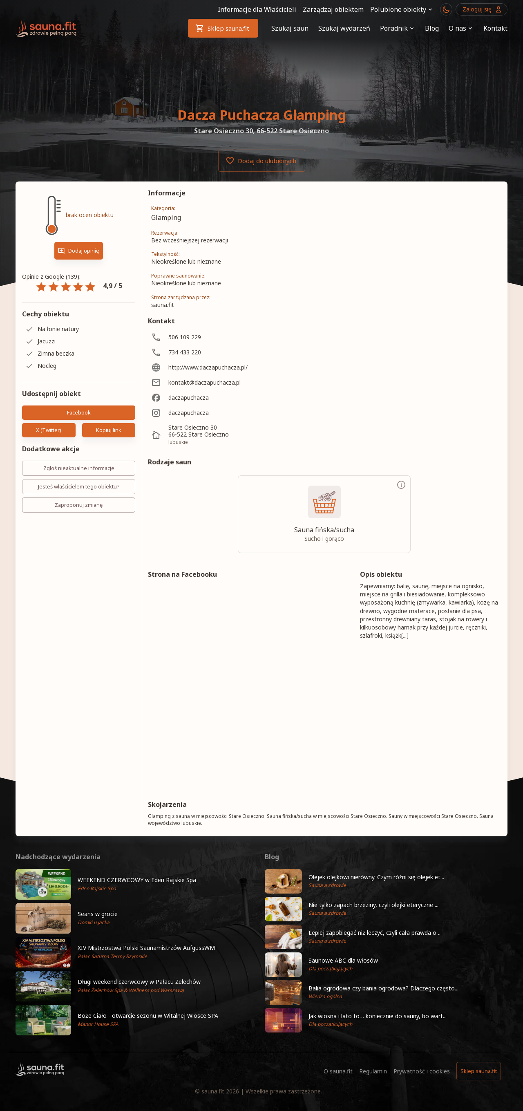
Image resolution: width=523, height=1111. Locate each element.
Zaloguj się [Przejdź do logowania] (481, 9)
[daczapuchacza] (220, 397)
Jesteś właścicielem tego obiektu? (78, 486)
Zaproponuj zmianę (78, 505)
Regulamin (373, 1071)
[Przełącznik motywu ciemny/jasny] (446, 9)
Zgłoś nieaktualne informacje (78, 468)
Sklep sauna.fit (223, 28)
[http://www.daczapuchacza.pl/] (220, 367)
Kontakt (495, 28)
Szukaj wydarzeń (344, 28)
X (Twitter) (49, 430)
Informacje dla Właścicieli (257, 9)
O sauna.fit (338, 1071)
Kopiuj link (109, 430)
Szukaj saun (289, 28)
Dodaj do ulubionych (262, 160)
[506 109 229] (220, 337)
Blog (432, 28)
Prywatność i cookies (421, 1071)
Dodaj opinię (78, 251)
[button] (137, 884)
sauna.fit (212, 1091)
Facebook (78, 412)
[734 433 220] (220, 352)
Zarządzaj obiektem (333, 9)
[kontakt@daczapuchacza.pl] (220, 382)
